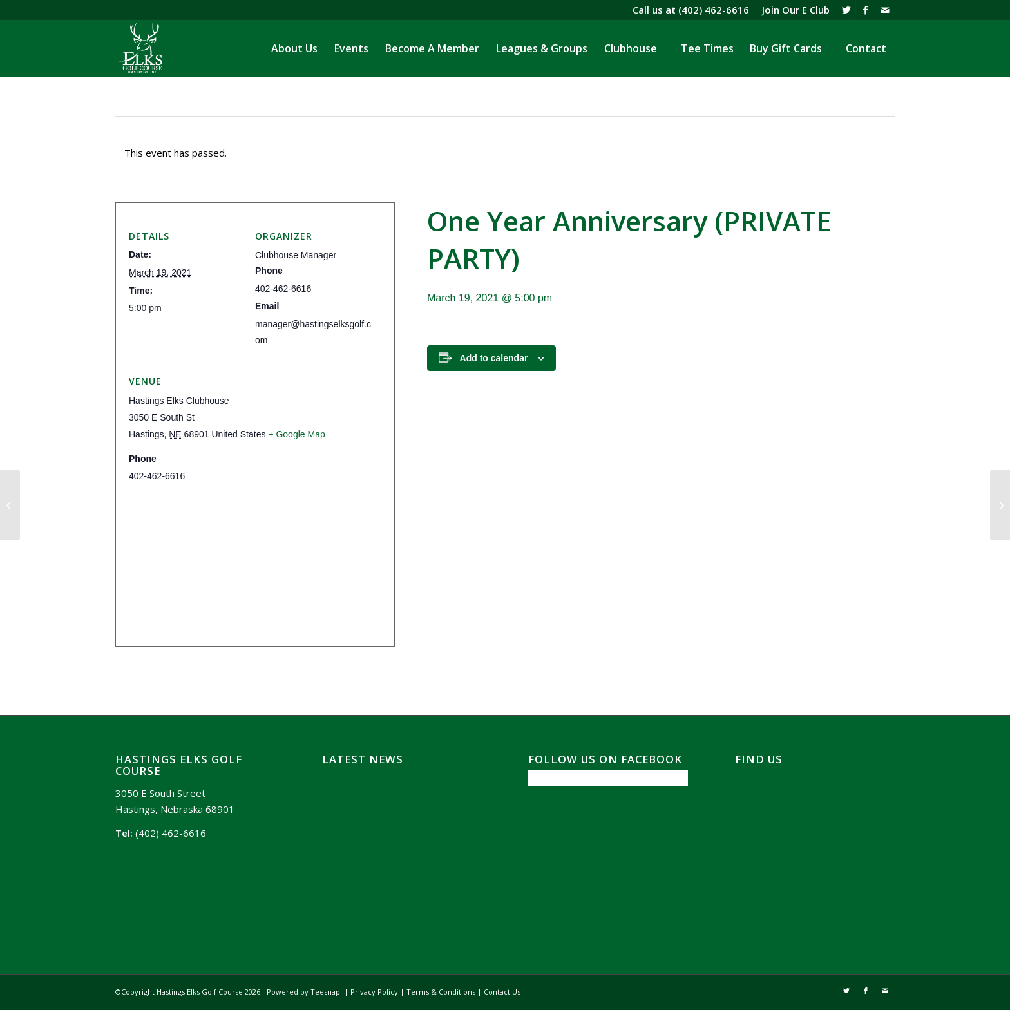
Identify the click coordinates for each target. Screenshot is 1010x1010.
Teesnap (325, 991)
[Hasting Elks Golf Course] (141, 48)
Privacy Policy (374, 991)
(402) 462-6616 (713, 9)
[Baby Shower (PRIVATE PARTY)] (1000, 505)
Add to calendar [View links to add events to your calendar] (494, 358)
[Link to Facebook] (865, 9)
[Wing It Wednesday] (10, 505)
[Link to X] (846, 9)
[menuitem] (793, 9)
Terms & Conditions (440, 991)
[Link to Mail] (885, 9)
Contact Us (502, 991)
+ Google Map (296, 434)
